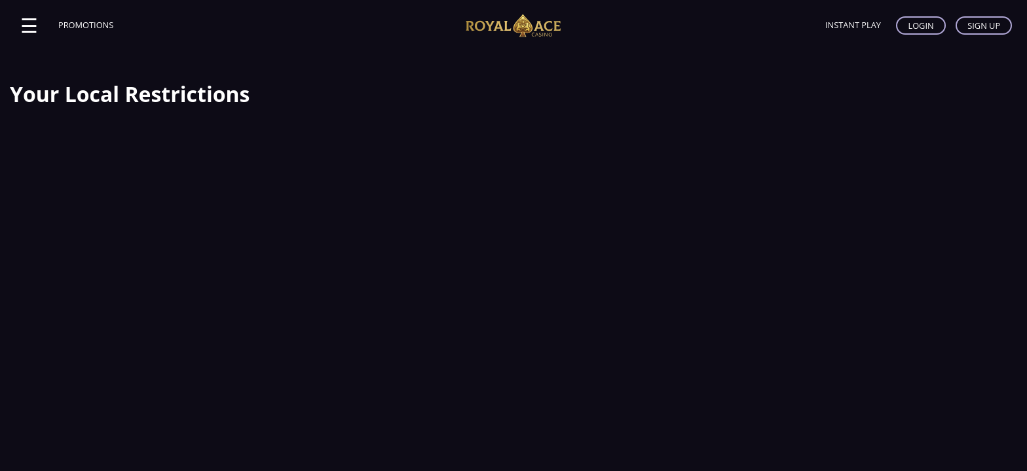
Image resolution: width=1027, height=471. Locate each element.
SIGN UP (983, 25)
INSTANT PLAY (853, 25)
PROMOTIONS (85, 25)
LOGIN (920, 25)
